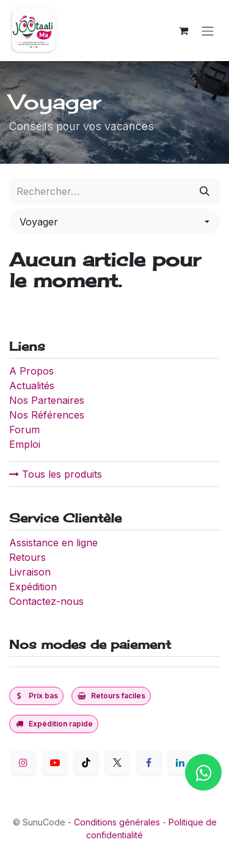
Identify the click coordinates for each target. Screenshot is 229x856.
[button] (114, 222)
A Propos (33, 371)
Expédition (33, 586)
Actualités (31, 385)
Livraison (30, 572)
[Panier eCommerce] (183, 30)
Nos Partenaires (46, 400)
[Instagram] (23, 762)
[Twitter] (117, 762)
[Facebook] (149, 762)
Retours (27, 557)
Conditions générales (117, 822)
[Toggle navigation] (207, 30)
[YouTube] (55, 762)
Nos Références (46, 415)
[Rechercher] (204, 191)
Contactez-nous (46, 601)
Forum (24, 429)
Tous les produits (55, 474)
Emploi (24, 444)
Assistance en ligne (53, 542)
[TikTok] (86, 762)
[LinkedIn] (180, 762)
